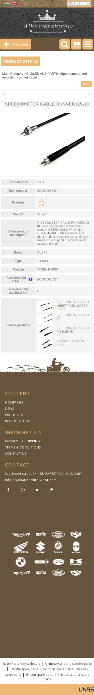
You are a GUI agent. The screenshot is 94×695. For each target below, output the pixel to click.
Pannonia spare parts (57, 669)
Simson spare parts (39, 674)
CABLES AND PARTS (42, 74)
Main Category (13, 74)
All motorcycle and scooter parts (68, 664)
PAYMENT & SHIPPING (22, 441)
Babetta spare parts (24, 669)
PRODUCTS (14, 415)
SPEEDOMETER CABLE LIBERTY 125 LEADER (73, 304)
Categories (20, 44)
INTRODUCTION (18, 421)
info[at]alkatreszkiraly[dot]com (31, 480)
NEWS (9, 408)
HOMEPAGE (14, 402)
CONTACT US (15, 454)
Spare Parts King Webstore (22, 664)
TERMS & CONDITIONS (23, 447)
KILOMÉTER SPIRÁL (70, 341)
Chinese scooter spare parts (66, 676)
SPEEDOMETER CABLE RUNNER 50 (73, 330)
